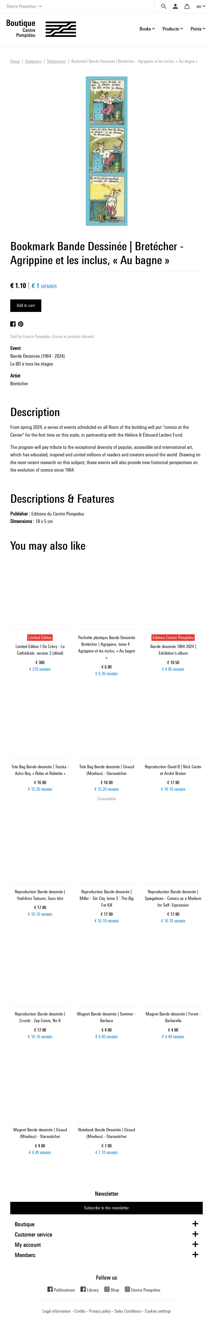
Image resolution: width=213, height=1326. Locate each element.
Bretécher (19, 383)
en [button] (199, 6)
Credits (79, 1311)
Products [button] (171, 29)
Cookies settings (158, 1311)
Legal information (56, 1311)
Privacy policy (100, 1311)
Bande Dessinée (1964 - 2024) (37, 356)
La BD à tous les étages (31, 364)
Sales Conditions (128, 1311)
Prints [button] (196, 29)
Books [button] (145, 29)
